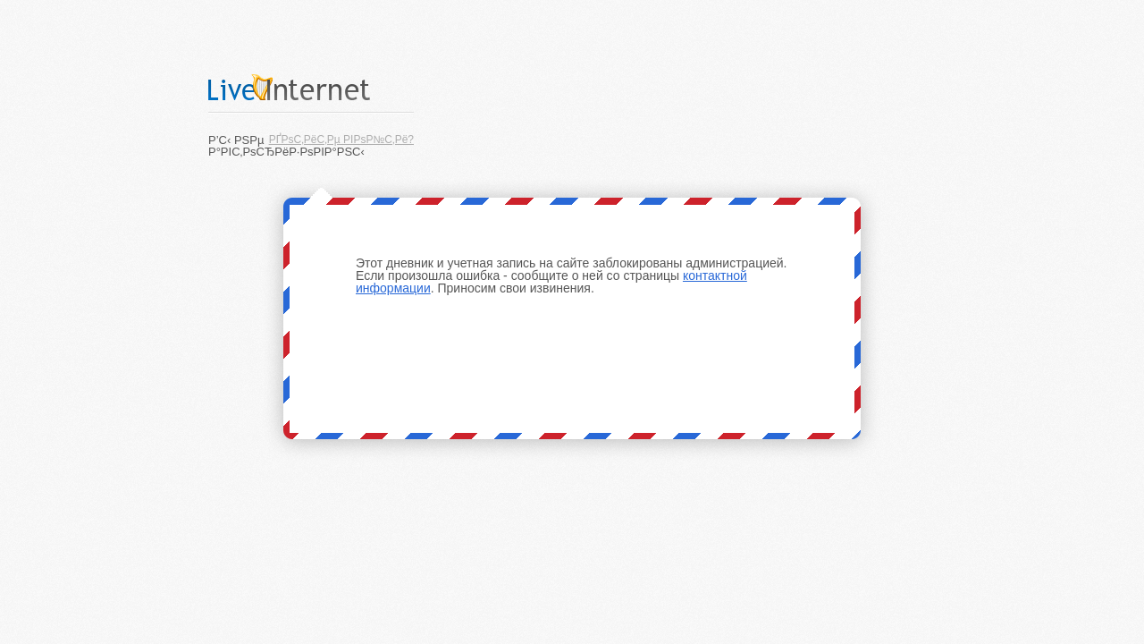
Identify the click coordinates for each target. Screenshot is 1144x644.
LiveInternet (311, 87)
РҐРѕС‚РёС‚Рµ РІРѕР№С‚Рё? (341, 139)
